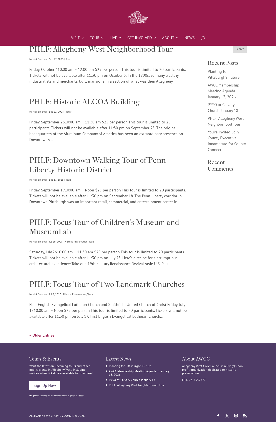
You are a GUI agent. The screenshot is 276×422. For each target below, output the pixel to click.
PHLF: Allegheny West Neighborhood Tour (101, 49)
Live (113, 38)
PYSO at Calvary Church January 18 (132, 380)
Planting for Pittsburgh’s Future (130, 366)
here (81, 395)
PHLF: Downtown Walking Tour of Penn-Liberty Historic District (98, 165)
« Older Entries (41, 335)
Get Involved (139, 38)
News (190, 38)
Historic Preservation (76, 241)
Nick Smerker (40, 59)
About (168, 38)
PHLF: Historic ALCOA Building (84, 101)
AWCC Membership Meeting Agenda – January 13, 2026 (223, 91)
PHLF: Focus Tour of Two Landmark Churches (107, 284)
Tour (95, 38)
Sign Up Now (45, 385)
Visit (75, 38)
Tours (68, 59)
